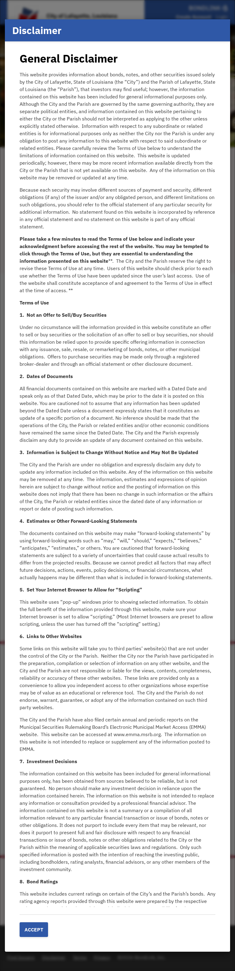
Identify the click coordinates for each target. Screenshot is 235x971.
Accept (33, 930)
